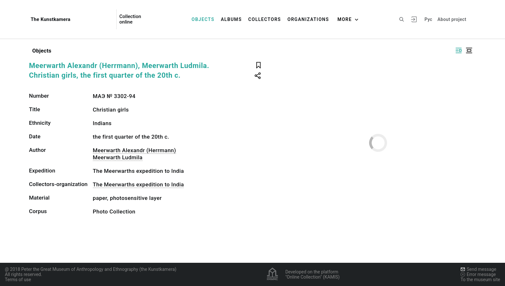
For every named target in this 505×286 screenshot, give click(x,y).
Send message (478, 269)
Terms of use (18, 279)
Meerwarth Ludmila (118, 157)
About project (451, 19)
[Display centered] (469, 50)
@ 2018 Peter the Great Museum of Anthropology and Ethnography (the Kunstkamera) (90, 269)
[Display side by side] (458, 50)
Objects (203, 19)
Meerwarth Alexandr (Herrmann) (134, 150)
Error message (478, 274)
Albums (231, 19)
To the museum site (480, 279)
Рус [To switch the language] (428, 19)
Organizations (308, 19)
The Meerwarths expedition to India (138, 184)
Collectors (264, 19)
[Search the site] (401, 19)
